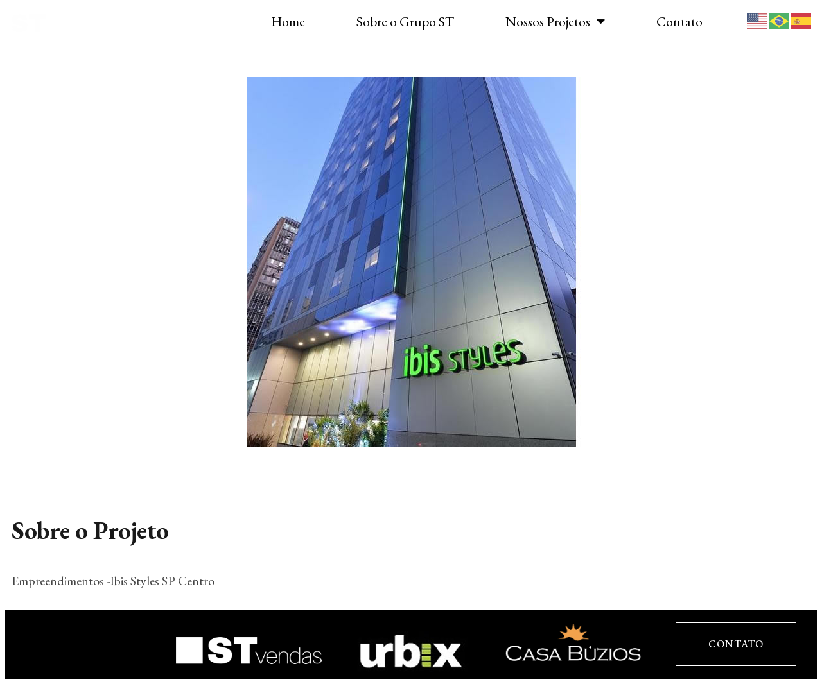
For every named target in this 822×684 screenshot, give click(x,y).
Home (288, 21)
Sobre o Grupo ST (405, 21)
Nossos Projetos (555, 21)
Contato (679, 21)
